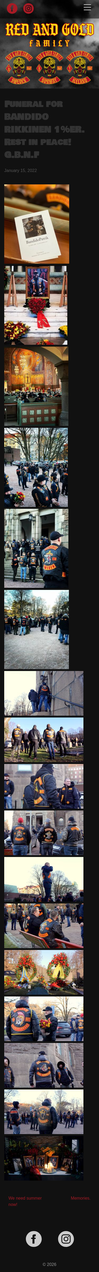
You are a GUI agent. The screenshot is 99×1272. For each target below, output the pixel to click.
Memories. (81, 1198)
